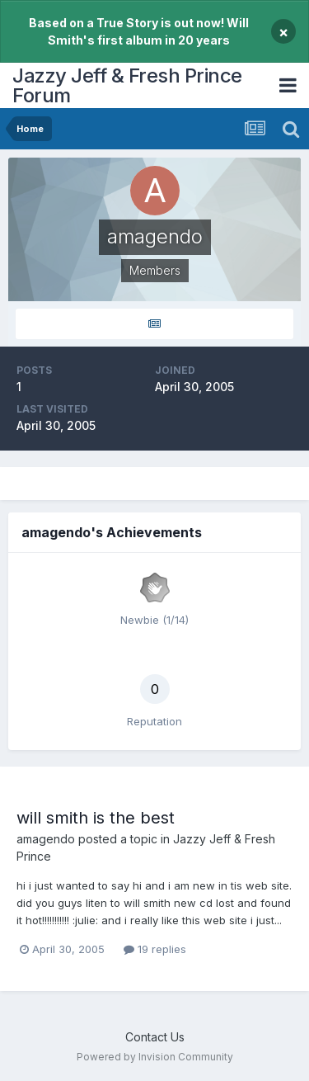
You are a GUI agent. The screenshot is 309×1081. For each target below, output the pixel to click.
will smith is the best (95, 818)
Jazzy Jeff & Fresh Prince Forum (127, 85)
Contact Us (155, 1037)
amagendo (45, 839)
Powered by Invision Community (155, 1056)
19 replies (155, 949)
